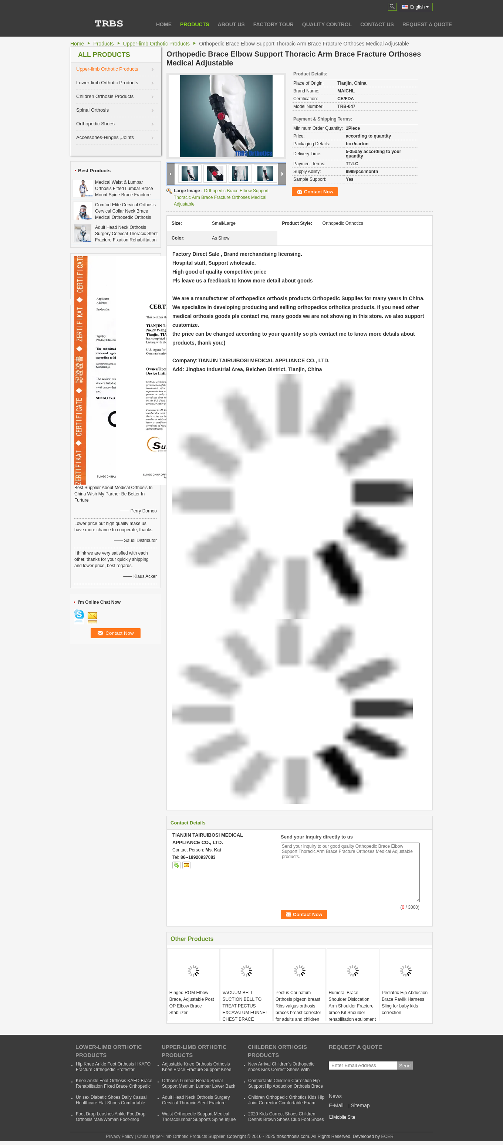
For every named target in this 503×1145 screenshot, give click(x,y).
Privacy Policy (120, 1136)
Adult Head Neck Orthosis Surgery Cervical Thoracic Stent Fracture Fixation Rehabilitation (126, 234)
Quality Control (327, 24)
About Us (231, 24)
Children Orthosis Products (105, 96)
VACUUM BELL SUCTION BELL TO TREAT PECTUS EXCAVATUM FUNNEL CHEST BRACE (245, 1006)
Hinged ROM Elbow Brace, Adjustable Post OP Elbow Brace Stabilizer (191, 1002)
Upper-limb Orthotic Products (156, 44)
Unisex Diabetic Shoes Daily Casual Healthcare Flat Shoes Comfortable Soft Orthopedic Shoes (111, 1103)
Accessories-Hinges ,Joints (105, 137)
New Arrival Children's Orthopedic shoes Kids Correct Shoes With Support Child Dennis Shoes (281, 1069)
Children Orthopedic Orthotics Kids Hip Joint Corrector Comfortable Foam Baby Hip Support (286, 1103)
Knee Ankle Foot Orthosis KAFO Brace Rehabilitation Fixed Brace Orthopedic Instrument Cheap (114, 1086)
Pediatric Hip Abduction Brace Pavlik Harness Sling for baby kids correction (405, 1002)
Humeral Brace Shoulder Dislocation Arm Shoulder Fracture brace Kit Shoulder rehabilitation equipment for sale (352, 1009)
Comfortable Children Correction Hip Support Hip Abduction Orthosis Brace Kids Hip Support (285, 1086)
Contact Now (318, 191)
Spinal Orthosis (92, 110)
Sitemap (360, 1105)
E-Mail (336, 1105)
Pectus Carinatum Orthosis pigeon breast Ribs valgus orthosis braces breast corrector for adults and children (298, 1006)
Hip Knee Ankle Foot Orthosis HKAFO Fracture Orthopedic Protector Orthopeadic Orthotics (113, 1069)
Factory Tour (273, 24)
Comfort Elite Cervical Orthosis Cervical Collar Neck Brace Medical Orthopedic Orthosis (125, 211)
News (335, 1096)
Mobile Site (342, 1117)
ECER (387, 1136)
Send (405, 1065)
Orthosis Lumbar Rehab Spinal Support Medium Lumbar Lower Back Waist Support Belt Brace (198, 1086)
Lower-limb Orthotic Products (107, 82)
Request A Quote (427, 24)
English (419, 7)
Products (194, 24)
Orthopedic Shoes (95, 123)
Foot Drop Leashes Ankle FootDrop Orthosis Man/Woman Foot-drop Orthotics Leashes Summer (110, 1119)
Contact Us (377, 24)
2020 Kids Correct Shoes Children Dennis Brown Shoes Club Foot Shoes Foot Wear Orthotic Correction (286, 1119)
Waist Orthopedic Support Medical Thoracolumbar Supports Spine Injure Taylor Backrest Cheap (199, 1119)
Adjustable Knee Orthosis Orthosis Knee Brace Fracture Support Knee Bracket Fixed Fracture (196, 1069)
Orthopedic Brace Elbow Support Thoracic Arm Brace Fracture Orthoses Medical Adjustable (221, 197)
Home (164, 24)
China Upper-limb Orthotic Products (172, 1136)
